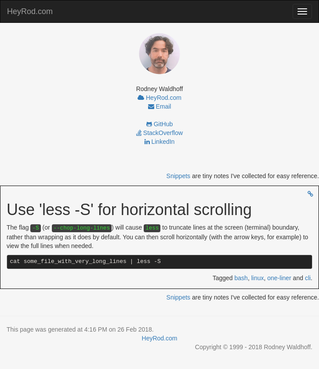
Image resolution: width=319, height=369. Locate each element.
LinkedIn (160, 141)
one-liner (279, 277)
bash (241, 277)
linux (257, 277)
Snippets (178, 175)
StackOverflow (159, 132)
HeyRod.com (30, 11)
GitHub (159, 124)
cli (308, 277)
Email (159, 106)
